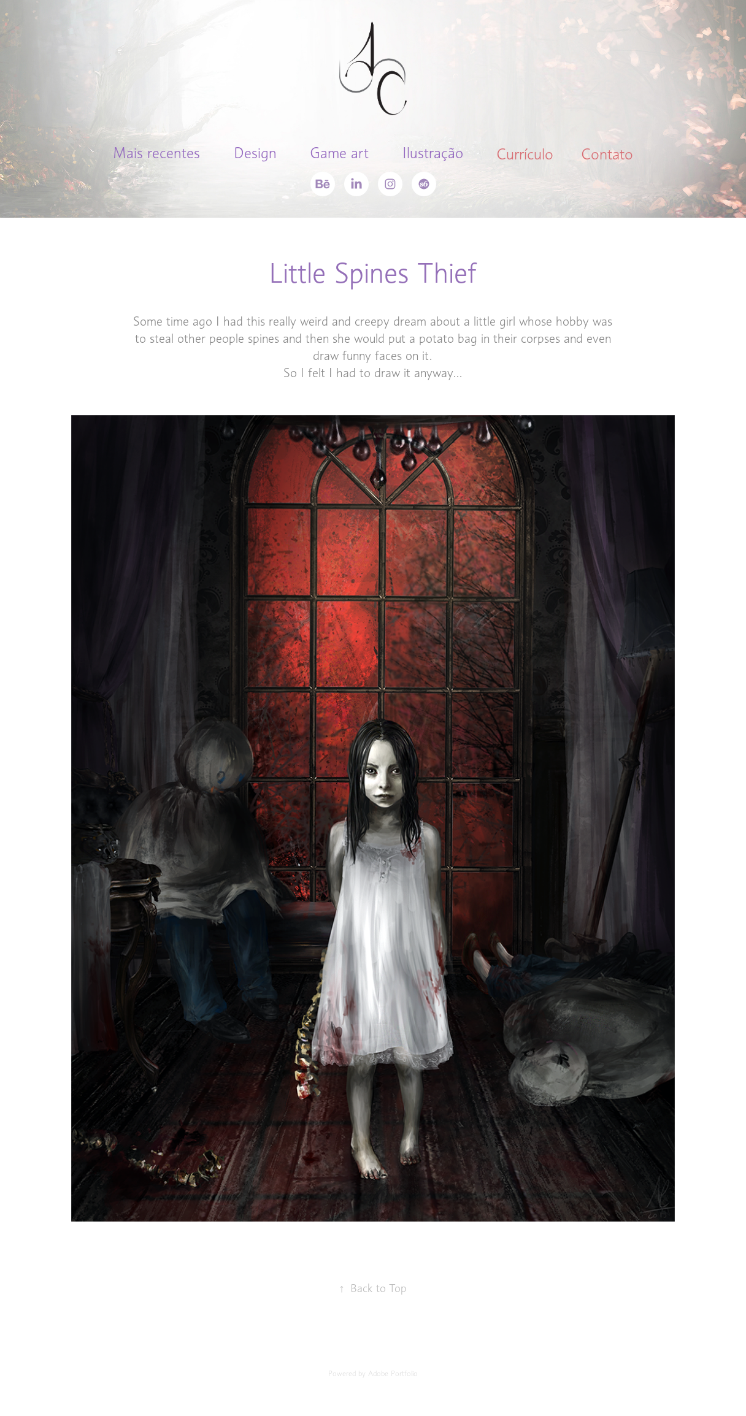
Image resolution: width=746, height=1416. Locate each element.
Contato (607, 154)
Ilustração (432, 153)
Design (255, 153)
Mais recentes (156, 153)
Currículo (524, 154)
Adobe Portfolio (393, 1373)
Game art (339, 153)
